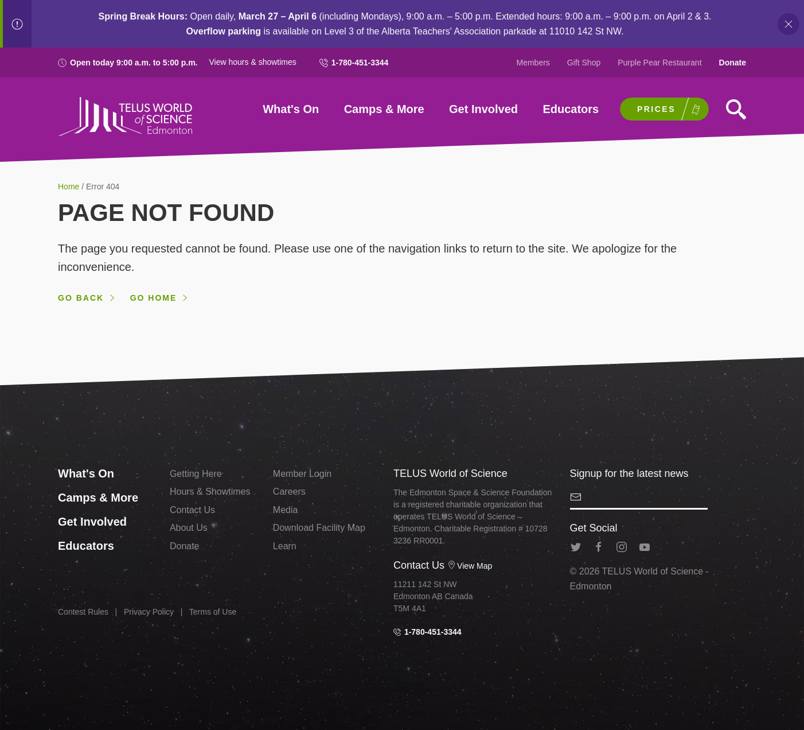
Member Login (302, 474)
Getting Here (196, 474)
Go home (153, 297)
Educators (570, 109)
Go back (81, 297)
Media (285, 510)
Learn (284, 546)
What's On (291, 109)
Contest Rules (83, 611)
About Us (189, 528)
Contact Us (192, 510)
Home (69, 186)
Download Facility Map (319, 528)
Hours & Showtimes (210, 491)
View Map (469, 565)
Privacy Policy (149, 611)
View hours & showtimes (252, 62)
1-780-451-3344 (354, 62)
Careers (289, 491)
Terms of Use (212, 611)
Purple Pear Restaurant (659, 62)
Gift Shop (583, 62)
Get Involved (483, 109)
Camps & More (384, 109)
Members (533, 62)
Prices (656, 109)
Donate (732, 62)
